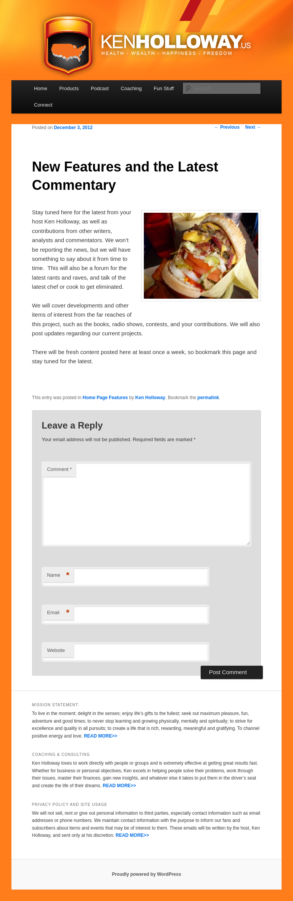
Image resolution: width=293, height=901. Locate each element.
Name (58, 575)
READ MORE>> (100, 736)
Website (56, 650)
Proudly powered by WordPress (146, 874)
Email (58, 612)
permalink (208, 397)
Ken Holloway (150, 397)
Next (253, 127)
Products (69, 88)
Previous (227, 127)
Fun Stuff (164, 88)
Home (40, 88)
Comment (59, 469)
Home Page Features (105, 397)
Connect (43, 105)
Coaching (131, 88)
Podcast (100, 88)
